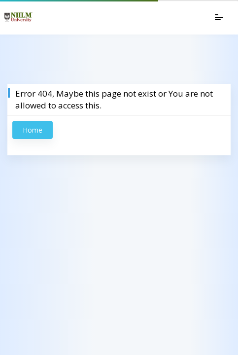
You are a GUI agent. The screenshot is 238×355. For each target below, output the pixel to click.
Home (32, 130)
